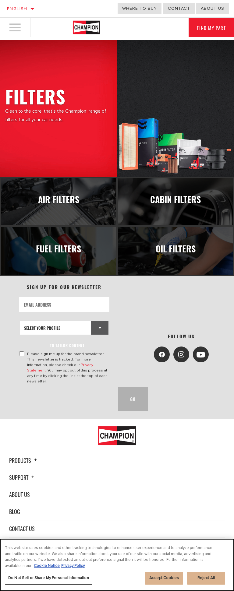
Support (22, 476)
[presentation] (66, 397)
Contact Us (22, 527)
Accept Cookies (164, 577)
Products (24, 459)
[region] (117, 565)
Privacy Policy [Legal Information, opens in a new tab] (73, 565)
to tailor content (68, 344)
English (17, 8)
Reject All (206, 577)
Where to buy (139, 8)
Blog (14, 510)
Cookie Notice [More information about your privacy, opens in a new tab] (47, 565)
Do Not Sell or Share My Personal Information (48, 577)
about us (212, 8)
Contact (179, 8)
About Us (19, 493)
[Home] (86, 28)
